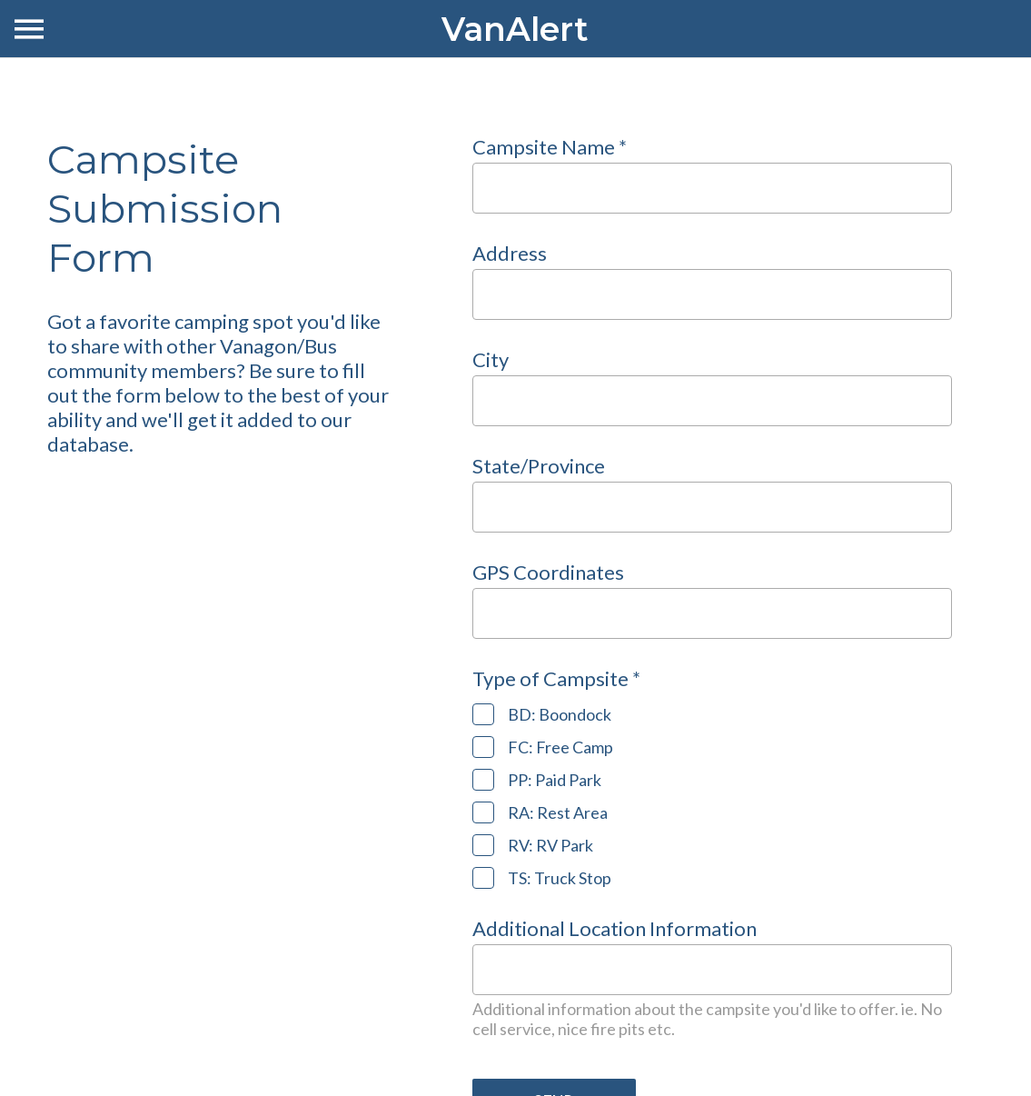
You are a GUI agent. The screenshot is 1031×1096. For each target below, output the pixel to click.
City (490, 359)
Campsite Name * (549, 147)
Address (509, 253)
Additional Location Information (614, 928)
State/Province (538, 465)
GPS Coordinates (548, 572)
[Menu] (29, 29)
